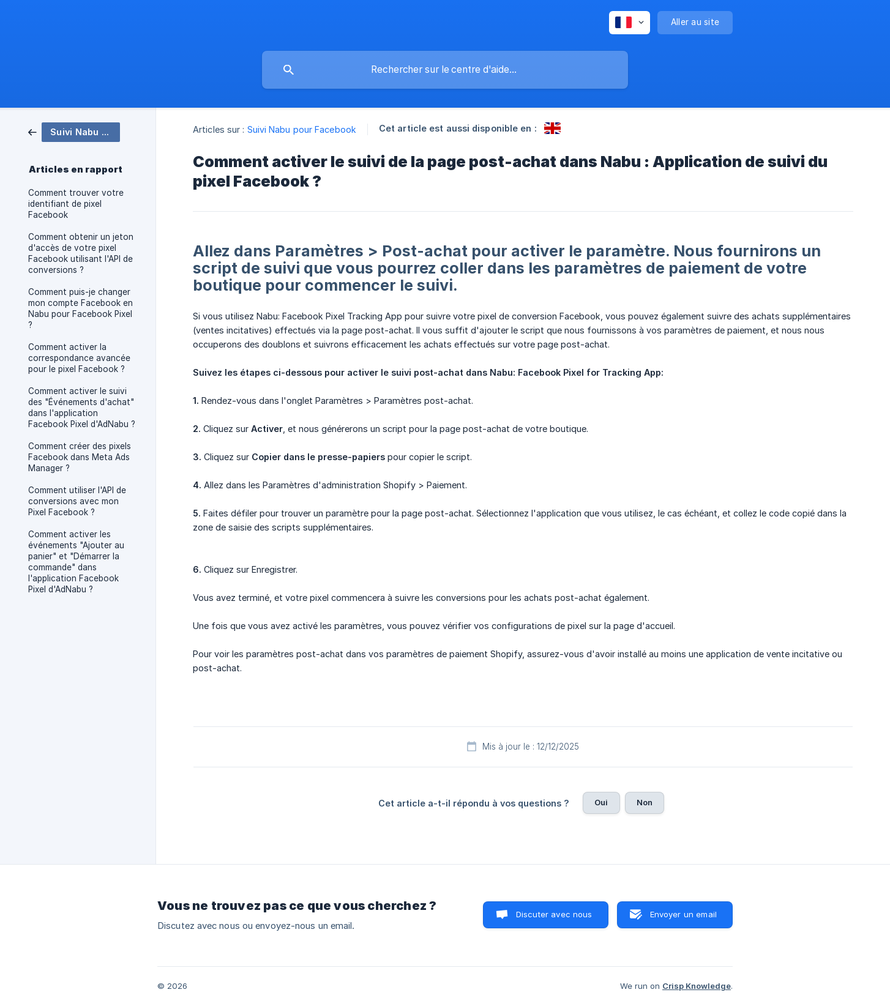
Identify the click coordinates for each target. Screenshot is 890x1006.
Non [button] (645, 802)
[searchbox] (445, 70)
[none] (629, 22)
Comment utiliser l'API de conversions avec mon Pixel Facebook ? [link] (77, 501)
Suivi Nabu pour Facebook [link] (301, 129)
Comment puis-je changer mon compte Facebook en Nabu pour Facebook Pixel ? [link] (80, 308)
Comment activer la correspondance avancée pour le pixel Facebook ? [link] (79, 358)
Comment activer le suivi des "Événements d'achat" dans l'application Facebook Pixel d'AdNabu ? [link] (81, 407)
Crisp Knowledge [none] (696, 986)
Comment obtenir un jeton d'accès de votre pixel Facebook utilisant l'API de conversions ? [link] (80, 253)
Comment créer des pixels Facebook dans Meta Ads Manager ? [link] (79, 457)
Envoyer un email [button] (683, 914)
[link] (74, 131)
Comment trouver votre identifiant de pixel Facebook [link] (76, 204)
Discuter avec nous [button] (554, 914)
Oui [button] (601, 802)
